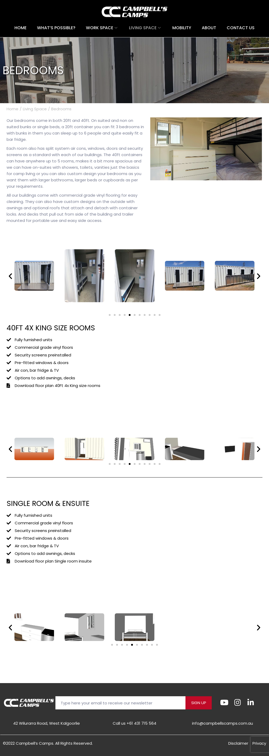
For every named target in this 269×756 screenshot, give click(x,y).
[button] (10, 276)
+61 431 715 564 (141, 723)
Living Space (35, 109)
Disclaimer (238, 743)
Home (12, 109)
